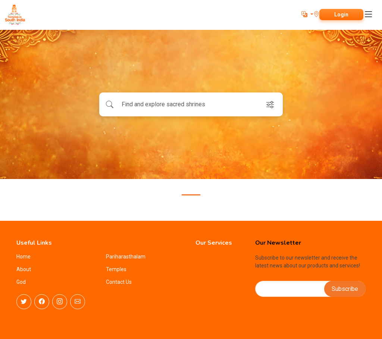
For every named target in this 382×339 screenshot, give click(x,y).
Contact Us (119, 282)
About (23, 269)
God (21, 282)
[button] (307, 14)
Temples (116, 269)
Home (23, 256)
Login (341, 15)
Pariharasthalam (125, 256)
